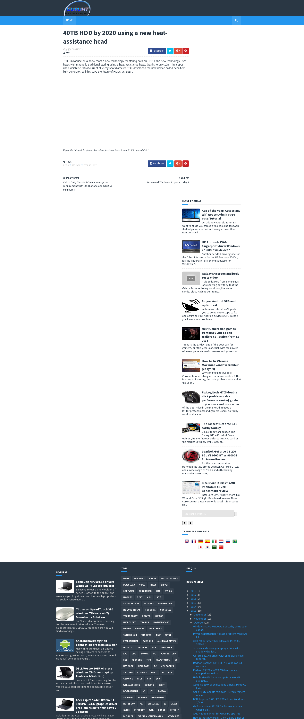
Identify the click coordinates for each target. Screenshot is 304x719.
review (127, 458)
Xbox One (137, 489)
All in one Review (166, 470)
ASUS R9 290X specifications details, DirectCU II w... (219, 515)
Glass (174, 533)
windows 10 (171, 552)
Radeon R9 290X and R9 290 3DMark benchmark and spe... (213, 589)
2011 (194, 656)
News (59, 166)
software (128, 420)
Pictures (167, 502)
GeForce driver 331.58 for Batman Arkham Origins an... (217, 537)
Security (128, 527)
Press (153, 414)
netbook (128, 495)
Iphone (144, 483)
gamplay (146, 552)
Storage (69, 166)
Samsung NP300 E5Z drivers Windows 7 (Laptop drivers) (95, 413)
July (196, 624)
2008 (194, 668)
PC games (149, 433)
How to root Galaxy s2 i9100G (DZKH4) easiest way (96, 655)
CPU (149, 427)
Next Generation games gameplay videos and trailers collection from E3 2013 (227, 164)
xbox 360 (127, 502)
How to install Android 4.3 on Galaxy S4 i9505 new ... (218, 548)
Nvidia (168, 420)
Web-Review (157, 527)
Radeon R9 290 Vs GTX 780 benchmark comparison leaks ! (215, 501)
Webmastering (131, 514)
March (197, 640)
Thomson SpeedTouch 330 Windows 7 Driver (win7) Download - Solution (94, 443)
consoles (165, 439)
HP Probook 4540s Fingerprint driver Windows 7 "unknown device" (228, 75)
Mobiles (127, 427)
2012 (194, 652)
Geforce (128, 508)
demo (154, 502)
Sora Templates (77, 713)
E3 (165, 533)
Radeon (162, 520)
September (201, 616)
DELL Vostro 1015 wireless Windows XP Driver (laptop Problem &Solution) (94, 502)
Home (62, 20)
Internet (139, 539)
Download (129, 414)
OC (154, 483)
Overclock (166, 477)
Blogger (128, 545)
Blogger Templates (99, 713)
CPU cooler (167, 495)
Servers (142, 527)
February (199, 644)
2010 (194, 660)
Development (130, 520)
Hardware (139, 408)
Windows (146, 464)
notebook (129, 533)
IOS (152, 520)
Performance (130, 470)
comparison (130, 464)
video (142, 414)
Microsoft (129, 452)
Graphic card (165, 433)
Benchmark (145, 420)
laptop (159, 445)
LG (124, 552)
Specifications (169, 408)
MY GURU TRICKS (131, 439)
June (197, 628)
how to (146, 445)
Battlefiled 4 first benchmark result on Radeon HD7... (220, 603)
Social (135, 558)
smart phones (152, 558)
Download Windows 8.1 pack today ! (214, 561)
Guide (126, 539)
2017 (194, 424)
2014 (194, 436)
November (200, 448)
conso (161, 539)
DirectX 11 (153, 533)
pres (157, 552)
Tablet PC (142, 477)
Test (140, 427)
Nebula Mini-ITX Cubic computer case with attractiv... (217, 508)
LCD (158, 508)
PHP (125, 558)
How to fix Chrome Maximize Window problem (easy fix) (227, 194)
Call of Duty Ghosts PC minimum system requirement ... (216, 574)
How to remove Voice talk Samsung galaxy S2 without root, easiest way (95, 565)
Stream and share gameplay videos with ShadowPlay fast (216, 479)
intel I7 (174, 539)
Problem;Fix (155, 458)
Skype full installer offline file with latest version (216, 556)
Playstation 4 (168, 483)
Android (139, 458)
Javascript (173, 545)
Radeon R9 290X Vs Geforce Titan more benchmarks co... (216, 610)
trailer (144, 452)
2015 (194, 432)
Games (152, 408)
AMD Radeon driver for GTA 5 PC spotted (217, 543)
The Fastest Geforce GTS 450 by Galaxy (226, 255)
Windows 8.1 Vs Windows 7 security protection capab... (220, 457)
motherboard (161, 452)
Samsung (148, 470)
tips (148, 489)
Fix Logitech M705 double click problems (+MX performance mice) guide (227, 226)
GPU (134, 483)
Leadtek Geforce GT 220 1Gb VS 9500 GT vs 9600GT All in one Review (226, 285)
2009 (194, 664)
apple (168, 464)
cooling (149, 514)
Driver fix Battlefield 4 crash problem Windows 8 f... (220, 465)
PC (155, 495)
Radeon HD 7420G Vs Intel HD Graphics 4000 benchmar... (218, 596)
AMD (158, 420)
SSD (125, 489)
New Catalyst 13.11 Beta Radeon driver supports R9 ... (215, 581)
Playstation (163, 489)
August (198, 620)
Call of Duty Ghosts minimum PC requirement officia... (219, 523)
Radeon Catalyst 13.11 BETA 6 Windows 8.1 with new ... (217, 494)
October (199, 452)
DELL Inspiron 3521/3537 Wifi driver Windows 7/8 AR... (219, 530)
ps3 (141, 533)
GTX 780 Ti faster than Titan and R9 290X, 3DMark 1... (216, 472)
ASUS (139, 508)
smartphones (131, 433)
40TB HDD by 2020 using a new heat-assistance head (220, 567)
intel (159, 427)
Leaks (134, 552)
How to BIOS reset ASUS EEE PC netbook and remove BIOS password (96, 625)
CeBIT (161, 514)
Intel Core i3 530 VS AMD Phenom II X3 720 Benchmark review (225, 316)
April (197, 636)
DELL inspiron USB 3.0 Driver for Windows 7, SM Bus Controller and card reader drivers (95, 686)
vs (144, 520)
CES (154, 477)
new (158, 464)
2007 (194, 672)
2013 (194, 440)
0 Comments (69, 50)
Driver (164, 414)
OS (176, 489)
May (196, 632)
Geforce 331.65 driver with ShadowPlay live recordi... (218, 486)
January (199, 648)
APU (125, 483)
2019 (194, 420)
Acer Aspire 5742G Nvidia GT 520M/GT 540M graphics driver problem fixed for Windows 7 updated (96, 535)
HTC (149, 508)
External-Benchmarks (150, 545)
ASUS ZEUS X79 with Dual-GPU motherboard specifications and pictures (95, 593)
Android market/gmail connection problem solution (96, 472)
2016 (194, 428)
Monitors (143, 495)
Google (127, 477)
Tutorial (150, 439)
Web (151, 539)
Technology (83, 166)
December (200, 444)
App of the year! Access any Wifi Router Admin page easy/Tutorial (228, 44)
